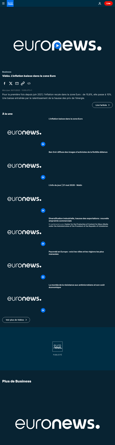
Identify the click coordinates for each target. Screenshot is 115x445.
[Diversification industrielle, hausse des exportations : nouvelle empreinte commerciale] (81, 232)
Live (108, 3)
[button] (16, 320)
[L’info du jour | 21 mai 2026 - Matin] (81, 199)
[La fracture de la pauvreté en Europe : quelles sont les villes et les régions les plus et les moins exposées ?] (81, 265)
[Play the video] (57, 45)
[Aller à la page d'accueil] (10, 3)
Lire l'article (101, 105)
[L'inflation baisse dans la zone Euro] (81, 133)
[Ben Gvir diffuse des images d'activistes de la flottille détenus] (81, 166)
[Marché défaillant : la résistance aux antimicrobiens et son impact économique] (81, 299)
